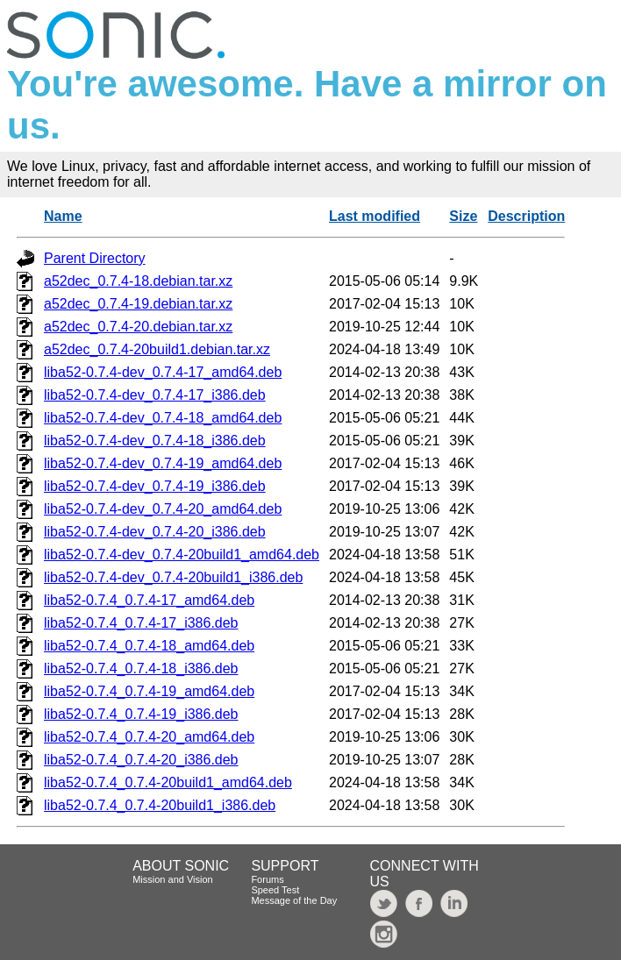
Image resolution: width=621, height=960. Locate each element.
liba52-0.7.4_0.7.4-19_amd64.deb (149, 691)
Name (63, 216)
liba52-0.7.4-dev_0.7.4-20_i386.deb (155, 531)
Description (526, 216)
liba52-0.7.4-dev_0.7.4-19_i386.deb (155, 486)
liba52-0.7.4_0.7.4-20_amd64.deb (149, 736)
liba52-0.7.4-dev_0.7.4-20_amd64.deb (163, 508)
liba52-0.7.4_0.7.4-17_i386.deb (141, 622)
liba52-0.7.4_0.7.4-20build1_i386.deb (159, 805)
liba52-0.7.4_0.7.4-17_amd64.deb (149, 600)
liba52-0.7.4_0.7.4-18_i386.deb (141, 668)
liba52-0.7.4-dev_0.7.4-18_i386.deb (155, 440)
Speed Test (275, 890)
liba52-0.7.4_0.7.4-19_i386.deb (141, 714)
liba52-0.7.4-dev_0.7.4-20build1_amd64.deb (181, 554)
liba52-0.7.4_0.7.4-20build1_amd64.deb (168, 782)
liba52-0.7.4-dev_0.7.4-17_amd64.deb (163, 372)
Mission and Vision (172, 879)
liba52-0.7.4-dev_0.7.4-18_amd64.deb (163, 417)
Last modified (374, 216)
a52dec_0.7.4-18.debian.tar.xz (138, 281)
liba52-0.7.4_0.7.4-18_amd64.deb (149, 645)
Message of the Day (294, 900)
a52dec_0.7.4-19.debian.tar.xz (138, 303)
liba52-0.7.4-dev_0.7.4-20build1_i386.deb (173, 577)
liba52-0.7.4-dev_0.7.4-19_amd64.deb (163, 463)
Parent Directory (95, 258)
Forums (267, 879)
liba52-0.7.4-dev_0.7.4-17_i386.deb (155, 395)
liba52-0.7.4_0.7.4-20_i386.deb (141, 759)
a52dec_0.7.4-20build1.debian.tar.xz (157, 349)
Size (463, 216)
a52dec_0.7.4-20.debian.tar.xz (138, 326)
